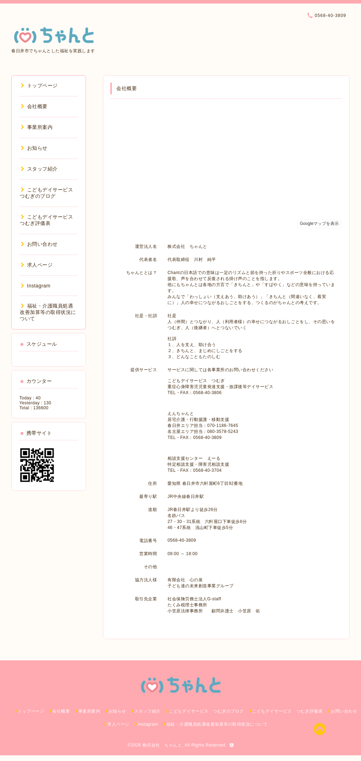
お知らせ (34, 148)
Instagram (35, 286)
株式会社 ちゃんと (162, 745)
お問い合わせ (39, 244)
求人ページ (37, 265)
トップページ (39, 85)
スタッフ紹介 (39, 169)
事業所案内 (37, 127)
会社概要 (34, 106)
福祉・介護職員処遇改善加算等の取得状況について (48, 312)
